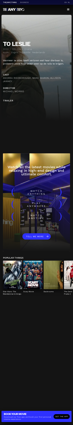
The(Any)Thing (10, 2)
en (65, 2)
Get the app (61, 416)
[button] (68, 9)
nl (69, 2)
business (24, 2)
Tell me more (35, 236)
